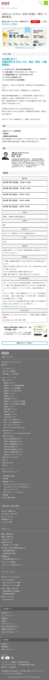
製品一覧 (4, 364)
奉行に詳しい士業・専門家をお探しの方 (13, 548)
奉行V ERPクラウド (8, 430)
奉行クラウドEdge (8, 436)
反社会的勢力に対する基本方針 (9, 671)
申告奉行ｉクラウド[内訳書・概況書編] (14, 404)
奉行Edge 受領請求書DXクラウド (13, 441)
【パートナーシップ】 (7, 571)
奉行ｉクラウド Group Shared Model (14, 427)
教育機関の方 (5, 556)
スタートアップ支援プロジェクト (12, 564)
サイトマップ (5, 662)
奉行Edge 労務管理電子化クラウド (13, 444)
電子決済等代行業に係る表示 (26, 664)
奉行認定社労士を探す (9, 553)
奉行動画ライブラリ (7, 519)
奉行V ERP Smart (8, 462)
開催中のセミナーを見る (24, 343)
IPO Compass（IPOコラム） (9, 513)
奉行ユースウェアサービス (11, 489)
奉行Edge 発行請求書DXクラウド (13, 438)
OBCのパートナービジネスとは (10, 577)
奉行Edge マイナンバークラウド (13, 454)
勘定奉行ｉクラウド (9, 383)
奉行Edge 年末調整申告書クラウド (13, 452)
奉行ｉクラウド (7, 380)
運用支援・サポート (8, 481)
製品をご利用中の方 (7, 536)
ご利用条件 (13, 662)
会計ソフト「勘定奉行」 (10, 371)
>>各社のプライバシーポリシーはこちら (15, 306)
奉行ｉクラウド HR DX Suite (12, 425)
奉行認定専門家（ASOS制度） (11, 591)
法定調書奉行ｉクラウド (10, 414)
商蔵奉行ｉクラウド (9, 406)
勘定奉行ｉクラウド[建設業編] (12, 388)
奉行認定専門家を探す (9, 550)
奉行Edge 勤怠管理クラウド (11, 446)
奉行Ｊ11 (5, 465)
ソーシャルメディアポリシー (9, 664)
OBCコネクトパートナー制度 (11, 585)
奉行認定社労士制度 (8, 593)
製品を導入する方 (6, 542)
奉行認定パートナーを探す (10, 545)
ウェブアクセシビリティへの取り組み (11, 673)
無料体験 (5, 495)
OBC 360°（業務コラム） (8, 511)
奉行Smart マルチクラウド (10, 457)
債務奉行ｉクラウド (9, 396)
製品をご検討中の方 (7, 534)
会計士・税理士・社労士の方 (9, 588)
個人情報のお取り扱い (24, 662)
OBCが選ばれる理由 (9, 476)
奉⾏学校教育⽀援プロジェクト (12, 559)
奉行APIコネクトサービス (10, 471)
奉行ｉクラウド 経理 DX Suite (12, 419)
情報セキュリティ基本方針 (8, 667)
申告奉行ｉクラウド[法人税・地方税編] (14, 401)
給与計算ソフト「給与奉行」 (11, 374)
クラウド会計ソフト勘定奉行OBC (11, 8)
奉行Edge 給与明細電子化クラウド (13, 449)
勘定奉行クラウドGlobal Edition (13, 390)
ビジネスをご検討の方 (7, 580)
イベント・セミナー (7, 516)
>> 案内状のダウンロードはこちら (24, 47)
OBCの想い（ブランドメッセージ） (11, 362)
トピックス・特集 (6, 522)
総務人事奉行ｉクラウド (10, 409)
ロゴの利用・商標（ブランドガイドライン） (32, 671)
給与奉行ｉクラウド (9, 411)
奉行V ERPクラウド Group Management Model (17, 433)
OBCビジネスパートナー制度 (11, 582)
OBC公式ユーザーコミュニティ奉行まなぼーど (16, 487)
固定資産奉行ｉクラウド (10, 398)
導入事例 (5, 478)
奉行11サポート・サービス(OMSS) (13, 492)
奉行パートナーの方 (7, 596)
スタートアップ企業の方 (8, 562)
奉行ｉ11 (5, 460)
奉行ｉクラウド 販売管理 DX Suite (13, 422)
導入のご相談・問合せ (9, 497)
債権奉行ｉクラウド (9, 393)
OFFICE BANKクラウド (10, 417)
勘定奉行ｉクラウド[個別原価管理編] (14, 385)
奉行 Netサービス (8, 539)
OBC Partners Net (8, 599)
